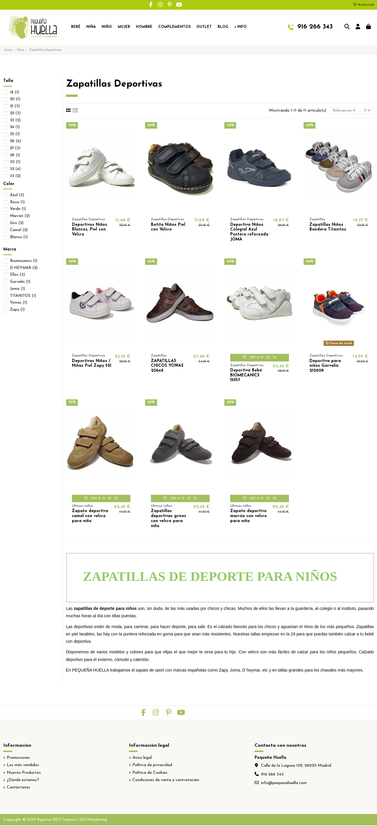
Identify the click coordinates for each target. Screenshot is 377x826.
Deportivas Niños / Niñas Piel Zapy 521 (91, 364)
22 (15, 113)
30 (15, 162)
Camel (19, 230)
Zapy (17, 310)
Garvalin (20, 282)
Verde (18, 209)
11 (366, 110)
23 (15, 120)
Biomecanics (23, 261)
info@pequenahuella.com (284, 783)
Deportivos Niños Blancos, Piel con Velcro (89, 230)
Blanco (19, 237)
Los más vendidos (23, 765)
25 (15, 134)
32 (15, 169)
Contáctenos (18, 788)
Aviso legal (142, 758)
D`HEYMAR (24, 268)
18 (14, 92)
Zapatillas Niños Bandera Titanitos (327, 228)
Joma (17, 289)
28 (15, 155)
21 (15, 106)
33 (15, 176)
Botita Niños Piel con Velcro (168, 228)
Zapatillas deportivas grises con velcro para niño (168, 519)
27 (15, 148)
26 (15, 141)
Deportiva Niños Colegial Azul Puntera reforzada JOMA (249, 232)
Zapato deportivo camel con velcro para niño (90, 516)
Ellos (17, 275)
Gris (16, 223)
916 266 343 (272, 775)
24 (15, 127)
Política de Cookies (149, 773)
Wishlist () (363, 4)
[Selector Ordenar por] (342, 111)
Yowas (18, 303)
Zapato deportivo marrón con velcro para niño (248, 516)
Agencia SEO (49, 820)
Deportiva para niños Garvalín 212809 (325, 366)
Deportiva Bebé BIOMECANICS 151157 (246, 376)
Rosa (17, 202)
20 (15, 99)
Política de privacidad (152, 765)
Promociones (18, 758)
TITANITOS (23, 296)
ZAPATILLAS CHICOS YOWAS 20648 (167, 366)
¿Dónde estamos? (23, 780)
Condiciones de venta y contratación (165, 780)
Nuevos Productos (24, 773)
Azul (17, 195)
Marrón (20, 216)
